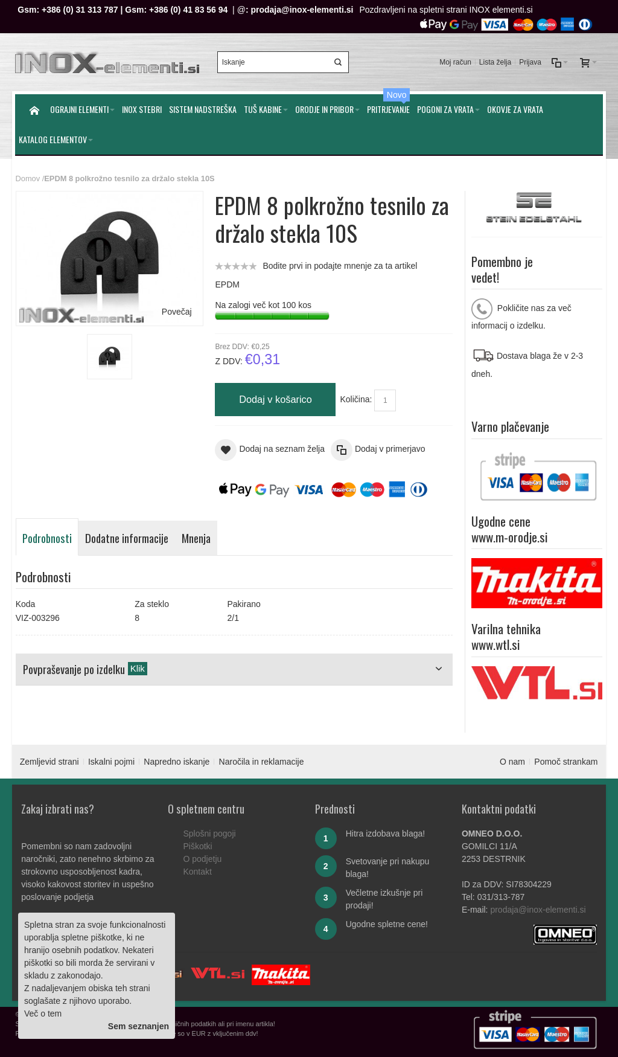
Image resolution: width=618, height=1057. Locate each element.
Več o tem (43, 1013)
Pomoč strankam (565, 761)
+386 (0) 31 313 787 (80, 9)
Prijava (530, 62)
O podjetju (202, 859)
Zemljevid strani (49, 761)
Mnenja (196, 538)
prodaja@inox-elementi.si (301, 9)
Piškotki (197, 846)
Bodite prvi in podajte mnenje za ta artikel (340, 266)
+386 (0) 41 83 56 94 (188, 9)
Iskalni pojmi (111, 761)
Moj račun (455, 62)
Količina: (356, 399)
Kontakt (197, 871)
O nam (512, 761)
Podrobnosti (47, 538)
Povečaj (177, 311)
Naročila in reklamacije (261, 761)
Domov (27, 178)
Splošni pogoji (209, 833)
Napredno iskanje (176, 761)
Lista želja (495, 62)
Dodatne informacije (126, 538)
